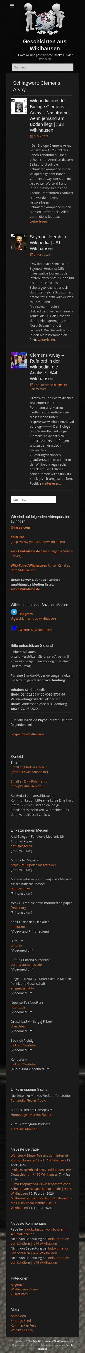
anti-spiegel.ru (21, 846)
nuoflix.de (18, 1007)
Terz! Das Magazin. (25, 1129)
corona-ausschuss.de (26, 964)
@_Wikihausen (35, 630)
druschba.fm (20, 1026)
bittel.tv (16, 945)
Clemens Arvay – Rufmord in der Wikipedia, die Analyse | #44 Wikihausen (47, 367)
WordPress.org (22, 1330)
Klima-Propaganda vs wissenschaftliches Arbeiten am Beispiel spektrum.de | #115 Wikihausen (41, 1189)
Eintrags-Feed (21, 1320)
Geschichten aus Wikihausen (50, 1341)
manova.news (21, 888)
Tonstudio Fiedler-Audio (28, 1100)
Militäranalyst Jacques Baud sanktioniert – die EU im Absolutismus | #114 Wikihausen (42, 1203)
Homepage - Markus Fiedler (31, 1114)
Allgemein (18, 1284)
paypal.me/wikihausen (27, 734)
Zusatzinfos (19, 1294)
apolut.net (18, 926)
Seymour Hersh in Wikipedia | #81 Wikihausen (48, 242)
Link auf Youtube (23, 1045)
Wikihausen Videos (25, 1289)
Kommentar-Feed (24, 1325)
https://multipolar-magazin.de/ (33, 865)
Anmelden (18, 1316)
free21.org (18, 907)
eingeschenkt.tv (22, 988)
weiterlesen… (39, 221)
